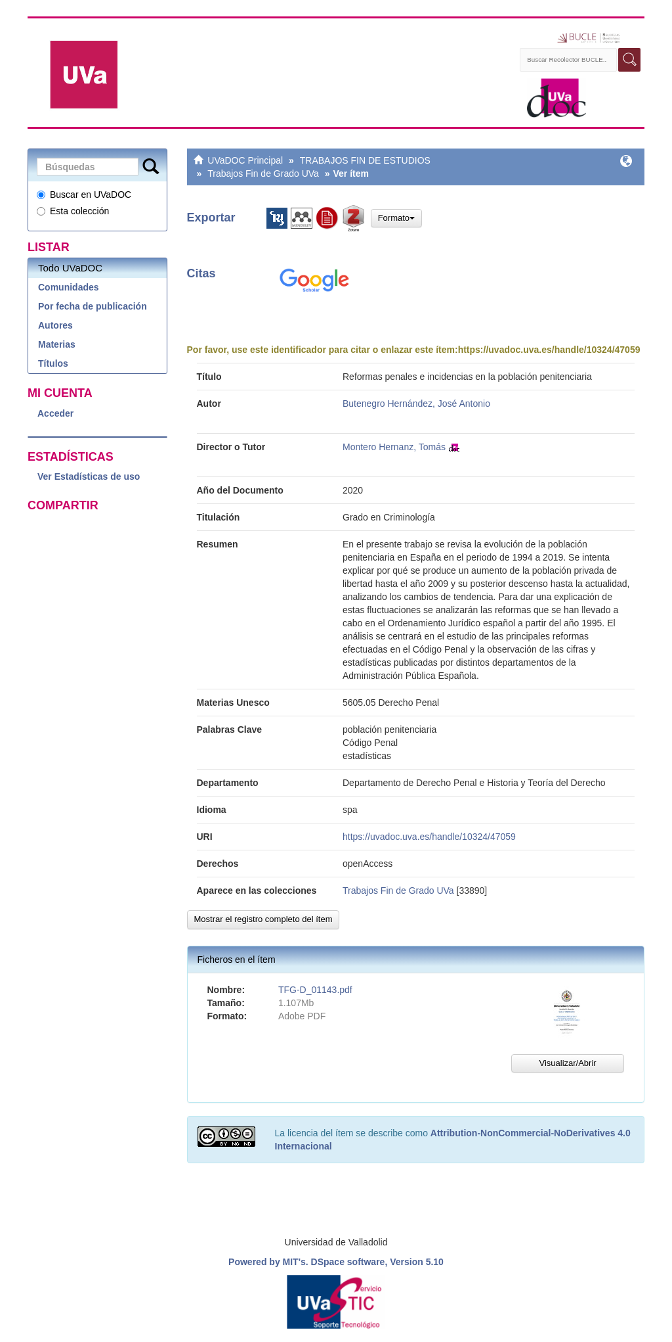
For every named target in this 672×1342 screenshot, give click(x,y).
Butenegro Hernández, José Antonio (416, 403)
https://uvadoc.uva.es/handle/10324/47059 (549, 349)
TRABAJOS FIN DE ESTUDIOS (365, 160)
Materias (56, 344)
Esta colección (73, 211)
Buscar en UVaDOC (84, 194)
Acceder (55, 413)
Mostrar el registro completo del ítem (263, 919)
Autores (55, 325)
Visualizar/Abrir (567, 1063)
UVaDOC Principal (245, 160)
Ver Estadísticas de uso (88, 476)
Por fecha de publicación (92, 306)
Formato (396, 218)
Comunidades (68, 287)
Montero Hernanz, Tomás (394, 447)
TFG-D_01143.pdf (315, 989)
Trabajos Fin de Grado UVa (263, 173)
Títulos (53, 363)
